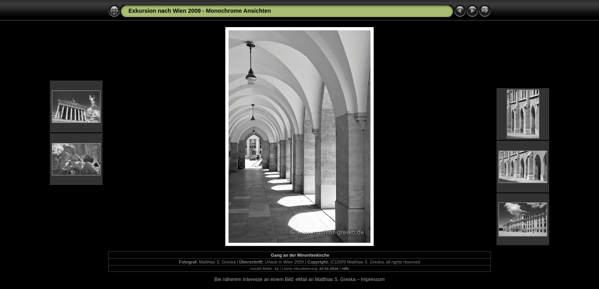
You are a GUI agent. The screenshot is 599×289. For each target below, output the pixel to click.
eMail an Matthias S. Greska (326, 279)
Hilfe (345, 268)
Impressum (372, 279)
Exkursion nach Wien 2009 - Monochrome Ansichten (199, 11)
